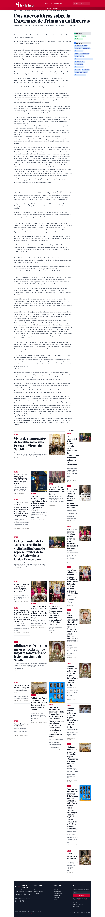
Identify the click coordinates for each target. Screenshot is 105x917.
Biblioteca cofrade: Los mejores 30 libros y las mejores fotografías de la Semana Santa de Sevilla (39, 704)
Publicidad (75, 902)
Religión (34, 10)
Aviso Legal (56, 897)
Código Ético (56, 889)
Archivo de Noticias (38, 891)
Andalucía (55, 8)
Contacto (56, 899)
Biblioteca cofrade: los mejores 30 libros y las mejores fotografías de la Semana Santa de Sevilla (21, 689)
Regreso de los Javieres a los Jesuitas (21, 725)
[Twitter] (18, 901)
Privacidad (72, 912)
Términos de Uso (57, 895)
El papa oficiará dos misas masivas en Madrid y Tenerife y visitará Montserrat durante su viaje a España (20, 478)
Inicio (15, 10)
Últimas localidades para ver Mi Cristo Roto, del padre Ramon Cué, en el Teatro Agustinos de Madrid (39, 503)
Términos (83, 912)
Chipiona (49, 8)
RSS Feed (36, 893)
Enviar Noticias (76, 906)
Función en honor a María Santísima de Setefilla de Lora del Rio (57, 490)
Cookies (78, 912)
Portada (20, 10)
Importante (27, 10)
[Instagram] (20, 901)
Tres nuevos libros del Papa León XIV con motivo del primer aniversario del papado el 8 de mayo (21, 588)
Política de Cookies (58, 893)
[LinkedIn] (23, 901)
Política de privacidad (82, 899)
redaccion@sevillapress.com (29, 913)
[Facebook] (15, 901)
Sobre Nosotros (57, 887)
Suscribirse (81, 895)
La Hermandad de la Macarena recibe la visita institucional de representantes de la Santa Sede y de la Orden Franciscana (73, 450)
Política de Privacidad (58, 891)
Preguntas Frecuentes (78, 904)
